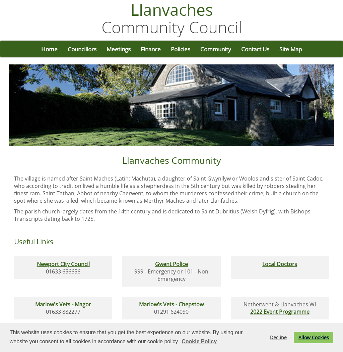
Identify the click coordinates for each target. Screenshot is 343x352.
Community (215, 49)
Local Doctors (279, 264)
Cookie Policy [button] (199, 341)
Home (49, 49)
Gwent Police (171, 264)
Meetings (119, 49)
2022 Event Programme (280, 311)
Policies (180, 49)
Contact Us (255, 49)
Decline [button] (278, 337)
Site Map (290, 49)
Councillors (82, 49)
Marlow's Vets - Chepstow (171, 304)
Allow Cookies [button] (313, 337)
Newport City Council (63, 264)
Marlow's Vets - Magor (63, 304)
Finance (151, 49)
